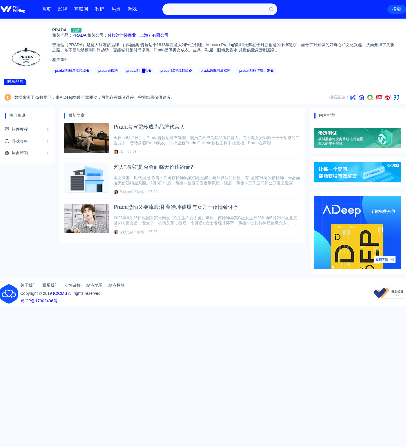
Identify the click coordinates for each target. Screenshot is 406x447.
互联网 (81, 9)
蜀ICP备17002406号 (38, 301)
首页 (46, 9)
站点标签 (116, 285)
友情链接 (72, 285)
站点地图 (94, 285)
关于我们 (28, 285)
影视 (62, 9)
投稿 (396, 9)
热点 (116, 9)
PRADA (79, 35)
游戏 (132, 9)
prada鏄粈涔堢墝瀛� (72, 71)
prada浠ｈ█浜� (139, 71)
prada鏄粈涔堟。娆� (256, 71)
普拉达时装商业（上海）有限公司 (138, 35)
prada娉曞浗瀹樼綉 (216, 71)
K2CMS (60, 293)
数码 (99, 9)
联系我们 (50, 285)
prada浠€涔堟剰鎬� (176, 71)
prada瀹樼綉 (108, 71)
